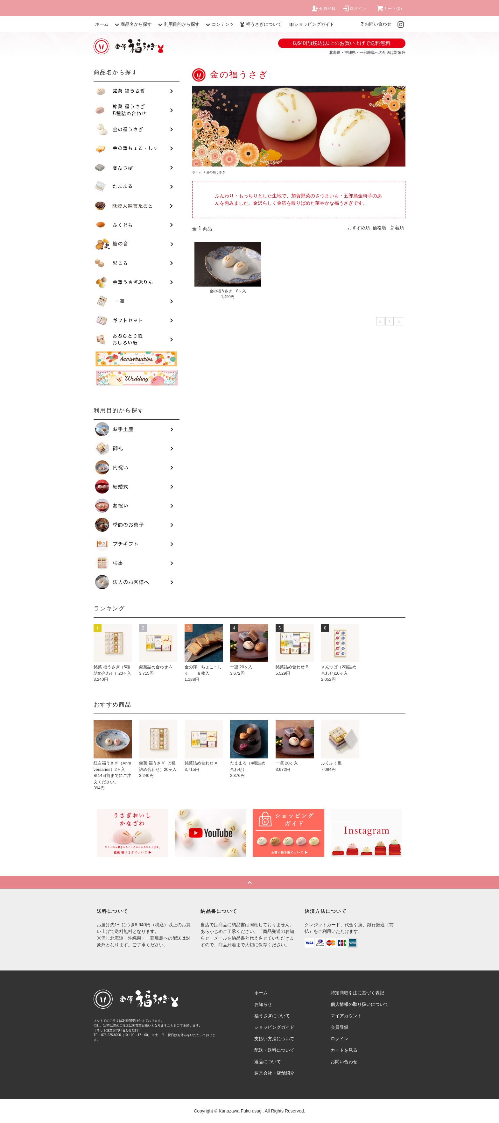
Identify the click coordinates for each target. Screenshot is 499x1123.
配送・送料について (274, 1050)
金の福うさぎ (215, 172)
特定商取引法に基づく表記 (357, 992)
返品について (267, 1061)
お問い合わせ (375, 23)
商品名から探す (132, 24)
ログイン (354, 8)
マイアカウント (346, 1015)
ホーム (102, 24)
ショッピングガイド (311, 24)
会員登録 (323, 8)
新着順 (397, 227)
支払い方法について (274, 1038)
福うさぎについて (260, 24)
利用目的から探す (178, 24)
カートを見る (344, 1050)
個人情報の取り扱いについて (360, 1004)
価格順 (379, 227)
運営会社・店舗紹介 (274, 1073)
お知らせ (263, 1004)
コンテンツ (219, 24)
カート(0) (389, 8)
